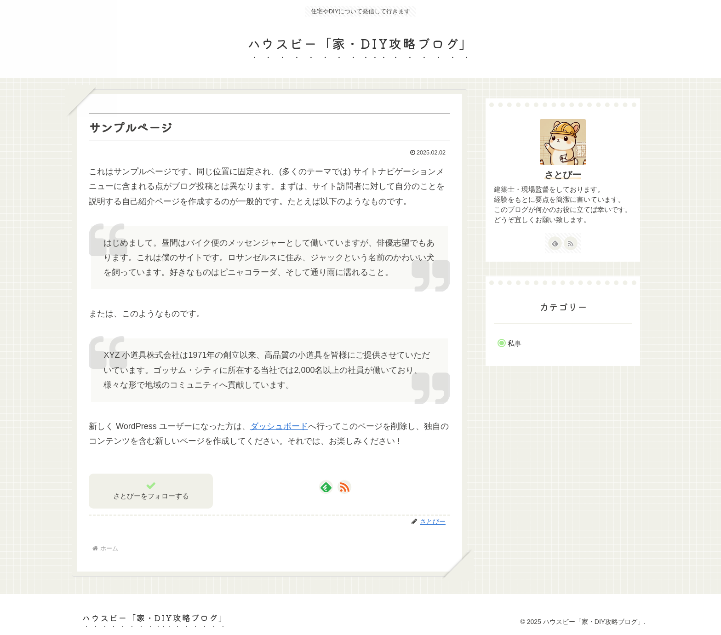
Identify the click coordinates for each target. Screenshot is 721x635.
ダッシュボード (279, 426)
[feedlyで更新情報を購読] (326, 487)
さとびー (562, 175)
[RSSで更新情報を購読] (344, 487)
